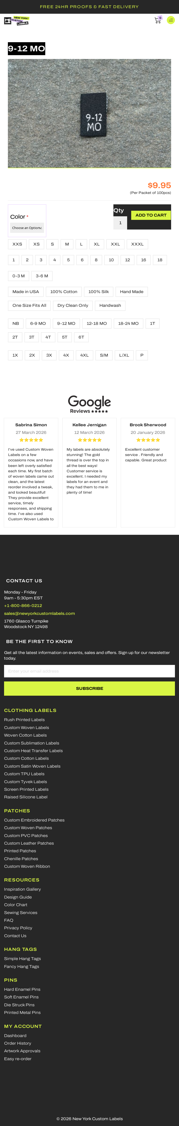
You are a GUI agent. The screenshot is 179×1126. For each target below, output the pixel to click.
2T (15, 337)
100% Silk (98, 292)
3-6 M (42, 276)
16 (143, 260)
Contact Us (15, 936)
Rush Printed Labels (24, 720)
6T (81, 337)
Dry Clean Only (72, 305)
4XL (84, 355)
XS (36, 244)
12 (127, 260)
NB (15, 323)
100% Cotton (63, 292)
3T (31, 337)
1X (15, 355)
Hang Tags (20, 949)
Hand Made (131, 292)
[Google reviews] (89, 404)
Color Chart (15, 905)
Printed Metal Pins (22, 1012)
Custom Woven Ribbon (27, 866)
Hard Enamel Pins (22, 989)
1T (152, 323)
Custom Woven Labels (26, 727)
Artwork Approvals (22, 1051)
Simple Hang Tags (22, 958)
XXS (17, 244)
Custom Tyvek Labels (25, 782)
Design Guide (18, 897)
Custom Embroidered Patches (34, 820)
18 (159, 260)
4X (66, 355)
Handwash (110, 305)
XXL (115, 244)
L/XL (124, 355)
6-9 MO (38, 323)
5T (64, 337)
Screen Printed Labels (26, 789)
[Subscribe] (89, 688)
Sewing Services (20, 912)
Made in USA (25, 292)
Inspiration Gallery (22, 889)
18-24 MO (128, 323)
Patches (17, 810)
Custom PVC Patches (26, 835)
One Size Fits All (29, 305)
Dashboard (15, 1035)
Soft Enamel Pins (21, 997)
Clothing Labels (30, 710)
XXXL (137, 244)
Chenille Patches (21, 859)
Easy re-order (18, 1059)
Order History (17, 1043)
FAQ (8, 920)
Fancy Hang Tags (21, 966)
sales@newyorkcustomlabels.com (39, 613)
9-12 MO (66, 323)
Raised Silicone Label (26, 797)
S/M (104, 355)
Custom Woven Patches (28, 828)
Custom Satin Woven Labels (32, 766)
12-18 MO (97, 323)
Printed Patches (20, 851)
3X (49, 355)
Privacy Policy (18, 928)
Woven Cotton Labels (25, 735)
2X (32, 355)
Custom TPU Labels (24, 774)
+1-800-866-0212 (23, 605)
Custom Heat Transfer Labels (33, 751)
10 (111, 260)
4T (48, 337)
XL (97, 244)
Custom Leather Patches (29, 843)
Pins (11, 980)
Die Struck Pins (19, 1005)
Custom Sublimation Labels (31, 743)
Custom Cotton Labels (26, 758)
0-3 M (18, 276)
